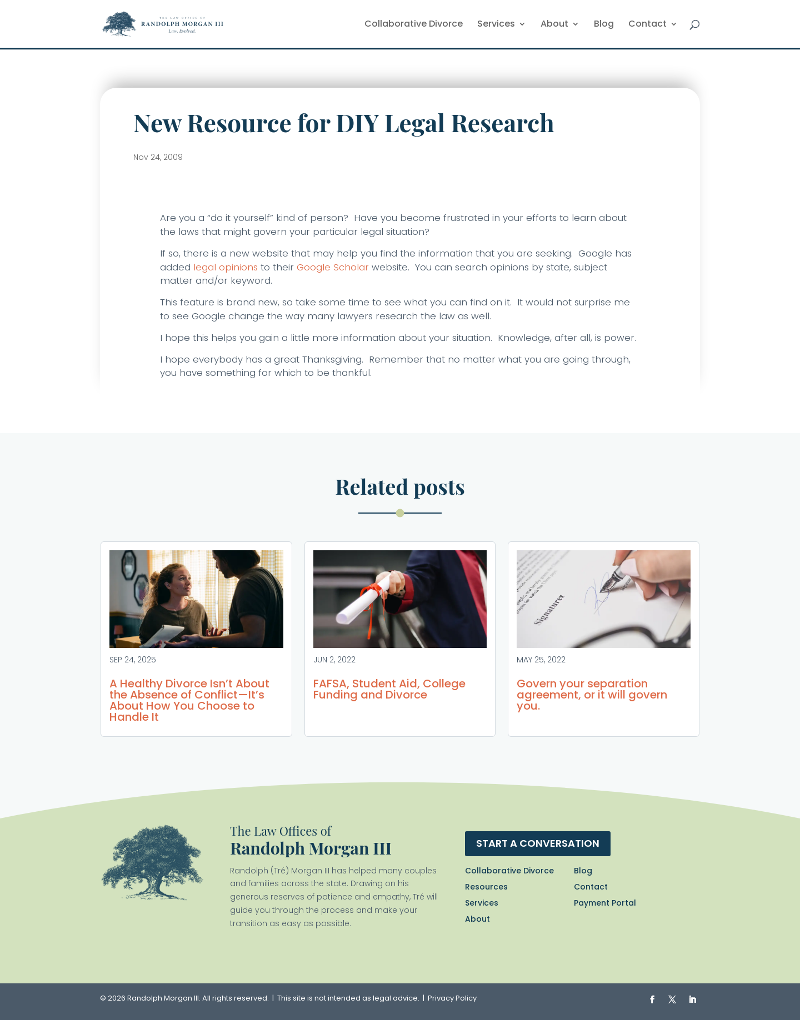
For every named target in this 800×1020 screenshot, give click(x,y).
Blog (604, 25)
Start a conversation (537, 843)
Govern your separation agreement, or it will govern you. (592, 695)
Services (496, 25)
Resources (486, 886)
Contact (647, 25)
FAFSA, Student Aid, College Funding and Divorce (389, 689)
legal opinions (225, 267)
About (554, 25)
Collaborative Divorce (413, 25)
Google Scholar (333, 267)
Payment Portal (605, 902)
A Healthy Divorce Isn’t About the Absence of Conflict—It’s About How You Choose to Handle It (189, 700)
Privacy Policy (452, 998)
